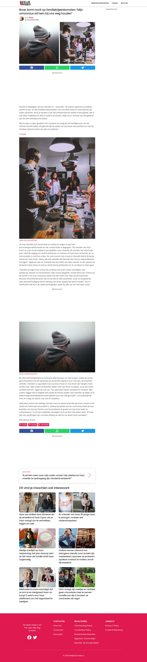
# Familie (33, 424)
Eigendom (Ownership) (84, 638)
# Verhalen (44, 424)
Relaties (124, 3)
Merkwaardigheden (100, 3)
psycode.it (58, 634)
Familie (115, 3)
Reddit (24, 134)
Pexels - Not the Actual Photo (28, 240)
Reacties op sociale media (86, 643)
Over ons (57, 625)
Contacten (58, 630)
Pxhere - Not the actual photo (28, 374)
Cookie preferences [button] (114, 630)
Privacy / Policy (112, 625)
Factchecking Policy (83, 625)
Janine (31, 17)
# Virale (23, 424)
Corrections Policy (82, 630)
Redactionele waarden (84, 634)
